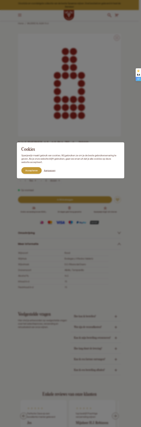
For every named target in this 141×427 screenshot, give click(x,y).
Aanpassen (49, 170)
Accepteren (31, 170)
